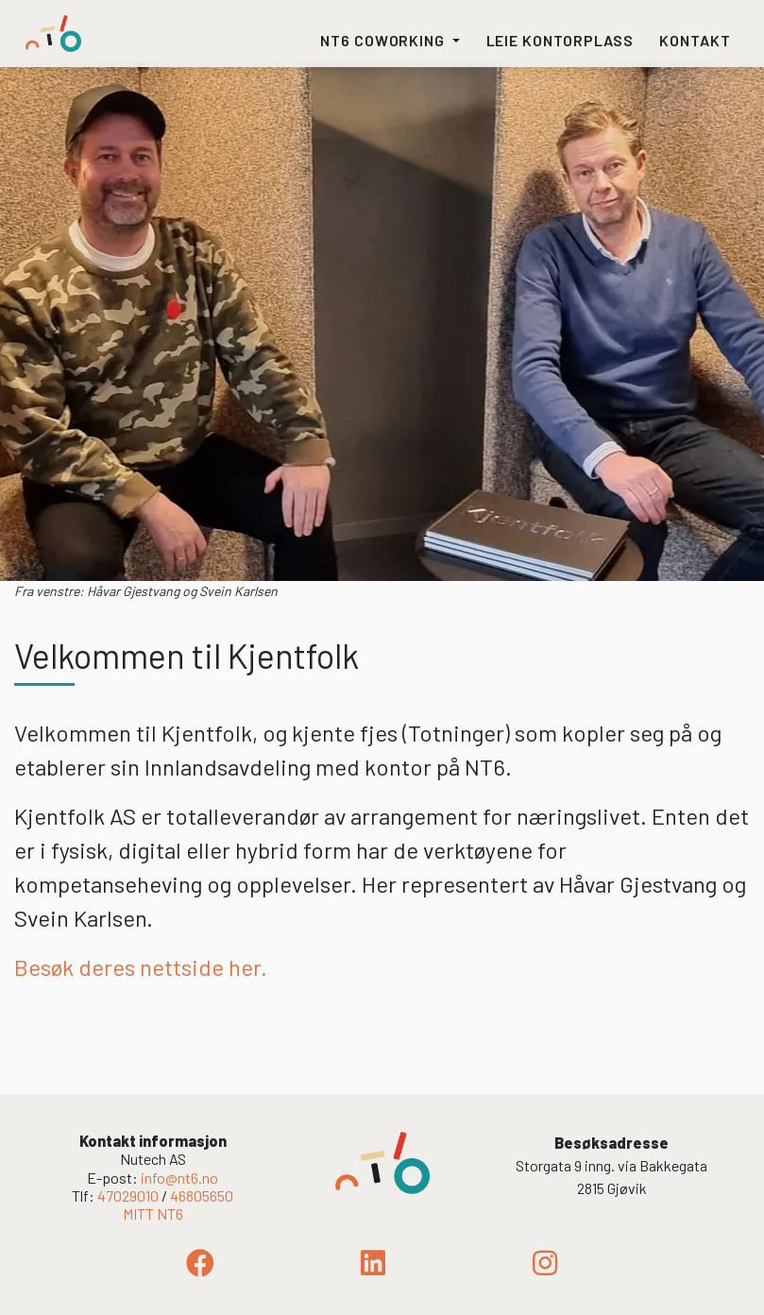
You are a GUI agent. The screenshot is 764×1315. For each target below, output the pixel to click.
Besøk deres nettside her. (140, 967)
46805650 (201, 1195)
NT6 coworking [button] (384, 40)
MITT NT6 (153, 1213)
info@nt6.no (179, 1178)
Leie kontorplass (560, 40)
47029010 (128, 1195)
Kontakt (695, 40)
